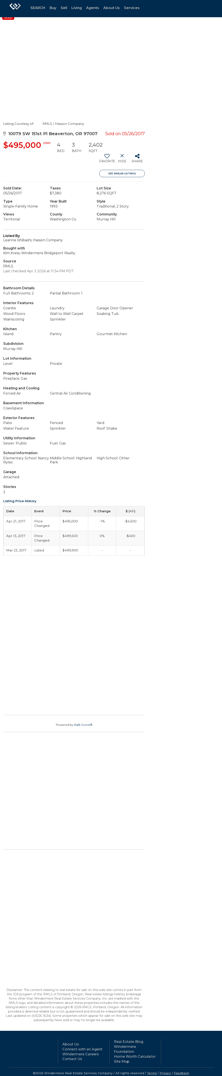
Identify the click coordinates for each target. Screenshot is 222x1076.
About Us (111, 8)
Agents (92, 8)
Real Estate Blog (128, 1042)
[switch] (107, 159)
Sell (64, 8)
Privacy (165, 1073)
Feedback (181, 1073)
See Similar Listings (122, 173)
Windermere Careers (80, 1054)
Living (76, 8)
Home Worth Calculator (135, 1056)
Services (132, 8)
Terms (152, 1073)
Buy (53, 8)
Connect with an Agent (82, 1049)
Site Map (121, 1061)
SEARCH (37, 8)
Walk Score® (83, 724)
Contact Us (72, 1059)
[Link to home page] (15, 8)
